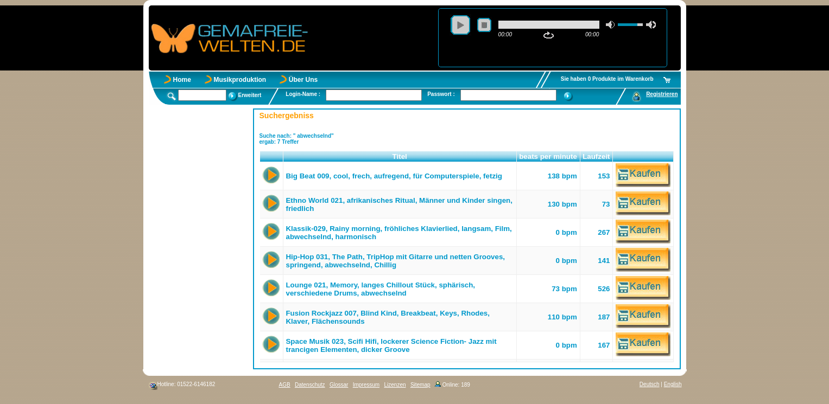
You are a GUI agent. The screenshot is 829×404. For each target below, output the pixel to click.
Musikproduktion (240, 80)
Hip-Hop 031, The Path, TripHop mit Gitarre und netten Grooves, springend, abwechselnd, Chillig (395, 261)
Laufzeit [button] (596, 156)
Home (182, 80)
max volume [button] (651, 25)
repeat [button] (548, 35)
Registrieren (662, 94)
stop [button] (484, 25)
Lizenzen (395, 385)
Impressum (366, 385)
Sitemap (420, 385)
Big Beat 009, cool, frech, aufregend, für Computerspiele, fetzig (394, 176)
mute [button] (611, 25)
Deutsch (650, 384)
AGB (284, 385)
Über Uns (303, 80)
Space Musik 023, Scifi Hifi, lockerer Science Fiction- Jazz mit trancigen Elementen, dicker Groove (391, 345)
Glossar (339, 385)
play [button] (460, 25)
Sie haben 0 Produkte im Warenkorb (607, 79)
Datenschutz (310, 385)
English (673, 384)
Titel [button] (400, 156)
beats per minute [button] (548, 156)
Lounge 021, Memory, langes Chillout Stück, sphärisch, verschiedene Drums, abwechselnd (380, 289)
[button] (271, 156)
